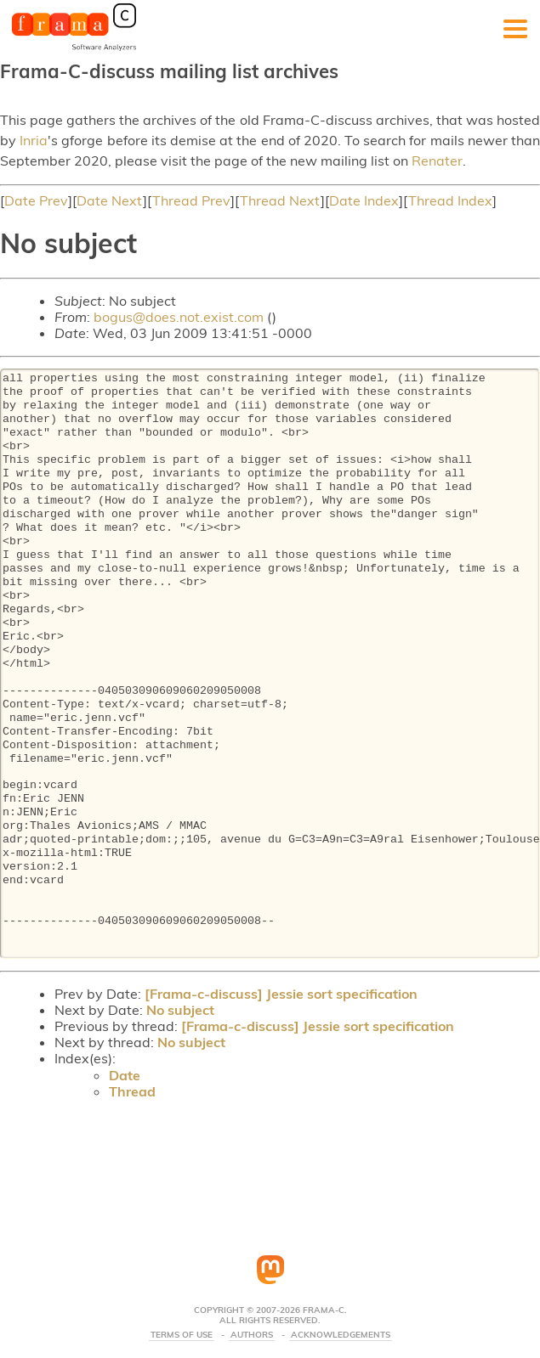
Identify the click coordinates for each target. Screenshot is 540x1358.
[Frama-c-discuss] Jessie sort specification (281, 993)
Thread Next (280, 200)
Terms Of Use (182, 1335)
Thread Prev (191, 200)
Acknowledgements (340, 1335)
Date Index (364, 200)
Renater (437, 160)
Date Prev (36, 200)
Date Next (110, 200)
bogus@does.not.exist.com (179, 316)
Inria (34, 140)
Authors (251, 1335)
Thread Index (450, 200)
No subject (180, 1009)
